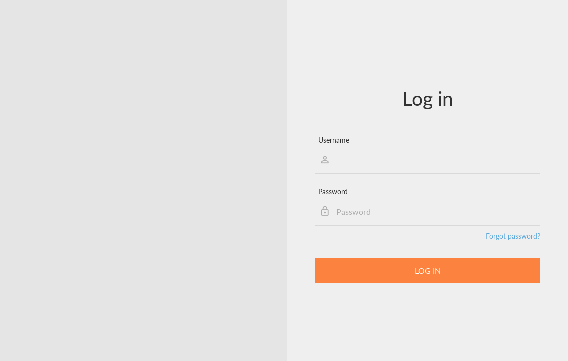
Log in (428, 270)
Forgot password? (513, 236)
